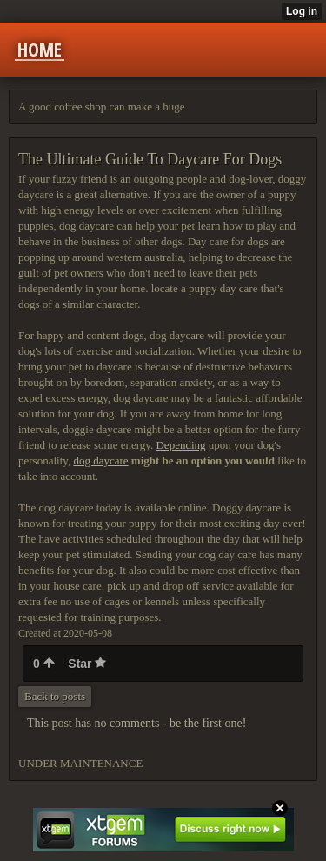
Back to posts (54, 696)
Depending (180, 444)
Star (87, 664)
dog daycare (100, 460)
